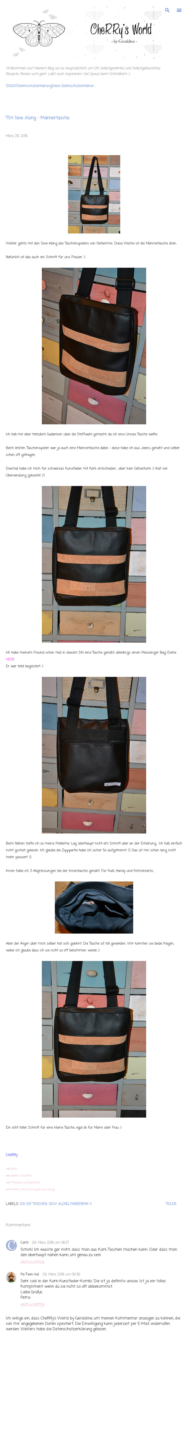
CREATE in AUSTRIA (20, 1176)
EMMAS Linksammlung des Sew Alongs (32, 1190)
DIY (22, 1204)
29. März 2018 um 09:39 (61, 1274)
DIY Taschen (36, 1204)
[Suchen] (167, 9)
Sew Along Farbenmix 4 (70, 1204)
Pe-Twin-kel (30, 1274)
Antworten (33, 1263)
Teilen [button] (171, 1204)
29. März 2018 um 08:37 (50, 1242)
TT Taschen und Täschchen (24, 1183)
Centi (24, 1242)
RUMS (13, 1169)
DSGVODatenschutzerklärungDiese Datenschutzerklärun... (50, 86)
